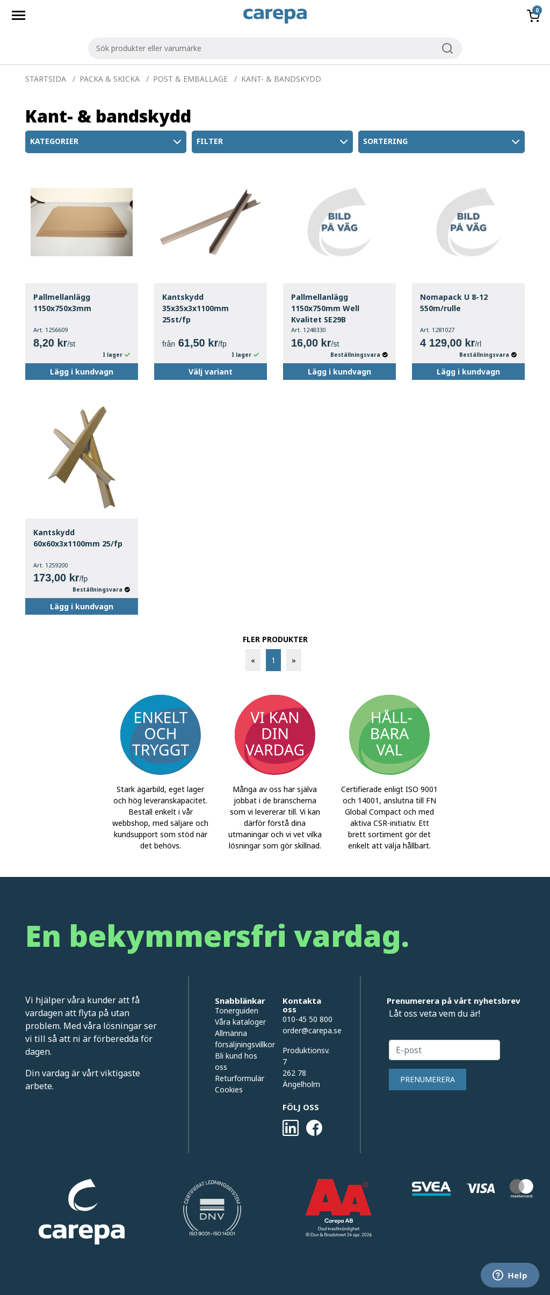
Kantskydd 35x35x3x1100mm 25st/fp (195, 308)
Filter (273, 141)
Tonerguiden (236, 1010)
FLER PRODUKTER (275, 639)
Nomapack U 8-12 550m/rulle (454, 302)
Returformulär (239, 1078)
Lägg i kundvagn (81, 371)
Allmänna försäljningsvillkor (240, 1038)
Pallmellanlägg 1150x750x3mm (62, 302)
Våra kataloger (240, 1022)
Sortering (442, 141)
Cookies (229, 1089)
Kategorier (107, 141)
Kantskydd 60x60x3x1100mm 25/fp (77, 538)
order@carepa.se (312, 1030)
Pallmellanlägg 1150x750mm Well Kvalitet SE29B (325, 308)
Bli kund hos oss (236, 1061)
